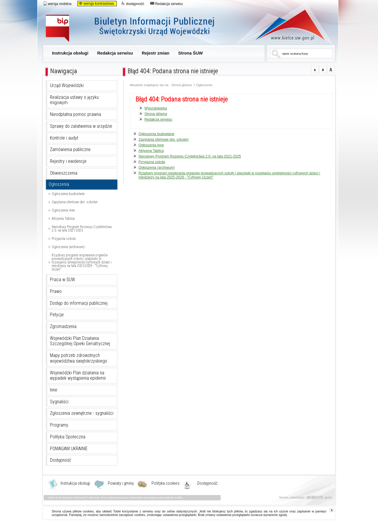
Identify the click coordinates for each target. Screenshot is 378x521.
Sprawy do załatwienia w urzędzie (81, 126)
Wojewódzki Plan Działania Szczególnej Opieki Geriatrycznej (80, 341)
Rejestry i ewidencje (68, 161)
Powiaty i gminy (121, 483)
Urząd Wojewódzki (67, 85)
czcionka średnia (323, 69)
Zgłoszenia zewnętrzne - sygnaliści (81, 413)
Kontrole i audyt (64, 138)
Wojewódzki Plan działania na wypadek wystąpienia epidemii (78, 375)
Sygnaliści (59, 401)
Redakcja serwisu (166, 3)
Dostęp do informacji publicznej (78, 303)
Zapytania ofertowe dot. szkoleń (75, 202)
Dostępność (60, 460)
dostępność (132, 3)
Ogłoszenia (59, 184)
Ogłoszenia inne (63, 210)
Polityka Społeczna (67, 437)
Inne (53, 390)
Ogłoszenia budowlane (68, 194)
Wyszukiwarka (155, 108)
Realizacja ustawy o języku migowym (74, 100)
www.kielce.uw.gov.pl (285, 25)
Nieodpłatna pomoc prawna (75, 114)
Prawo (56, 291)
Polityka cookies (165, 483)
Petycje (57, 314)
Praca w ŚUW (62, 279)
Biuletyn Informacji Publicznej (136, 29)
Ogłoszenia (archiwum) (68, 247)
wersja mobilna (57, 3)
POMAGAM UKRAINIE (69, 448)
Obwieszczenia (63, 173)
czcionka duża (331, 69)
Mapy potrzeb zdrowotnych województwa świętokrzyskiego (78, 358)
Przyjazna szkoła (64, 239)
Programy (59, 425)
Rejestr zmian (156, 53)
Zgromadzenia (63, 326)
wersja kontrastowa (96, 3)
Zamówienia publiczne (70, 149)
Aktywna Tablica (63, 219)
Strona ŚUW (190, 53)
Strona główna (182, 85)
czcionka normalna (315, 69)
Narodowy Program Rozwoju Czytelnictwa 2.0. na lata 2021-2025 (82, 228)
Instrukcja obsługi (70, 53)
